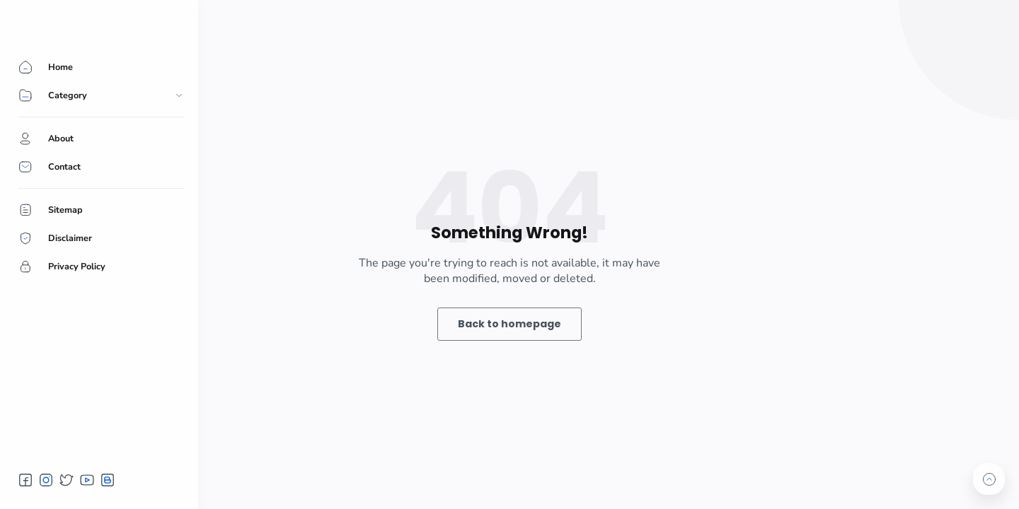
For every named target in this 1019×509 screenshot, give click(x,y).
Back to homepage (509, 324)
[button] (25, 480)
